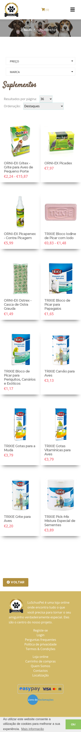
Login (41, 635)
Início (28, 29)
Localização (40, 675)
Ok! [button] (73, 724)
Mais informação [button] (32, 729)
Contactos (40, 670)
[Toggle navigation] (72, 9)
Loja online (40, 657)
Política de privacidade (40, 644)
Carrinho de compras (40, 661)
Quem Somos (40, 666)
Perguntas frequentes (40, 640)
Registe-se (40, 630)
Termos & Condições (40, 649)
